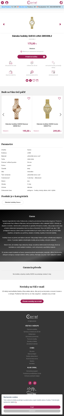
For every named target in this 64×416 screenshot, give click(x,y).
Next (61, 114)
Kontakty (32, 363)
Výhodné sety (23, 7)
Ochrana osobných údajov (32, 376)
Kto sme (32, 351)
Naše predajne (32, 354)
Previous (3, 114)
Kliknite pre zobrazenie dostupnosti (33, 51)
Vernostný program (32, 371)
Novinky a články (32, 341)
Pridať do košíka (35, 57)
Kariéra (32, 361)
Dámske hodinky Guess (12, 202)
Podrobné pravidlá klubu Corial (32, 373)
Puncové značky (32, 339)
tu (16, 402)
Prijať (32, 407)
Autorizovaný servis (32, 358)
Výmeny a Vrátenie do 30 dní (32, 331)
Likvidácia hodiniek (32, 344)
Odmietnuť (32, 411)
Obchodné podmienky (32, 336)
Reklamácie (32, 334)
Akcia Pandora (6, 7)
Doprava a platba (32, 329)
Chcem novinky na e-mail (32, 301)
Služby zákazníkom (32, 356)
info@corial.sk (32, 321)
